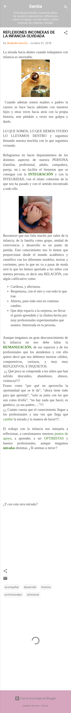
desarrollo (30, 587)
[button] (65, 33)
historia (46, 587)
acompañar (12, 587)
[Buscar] (65, 7)
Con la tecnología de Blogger (35, 698)
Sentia (35, 6)
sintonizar (33, 594)
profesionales (13, 594)
